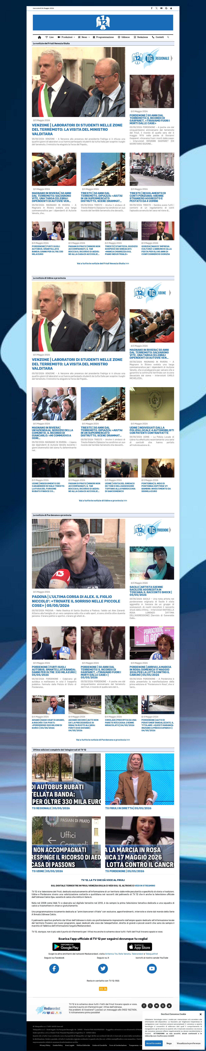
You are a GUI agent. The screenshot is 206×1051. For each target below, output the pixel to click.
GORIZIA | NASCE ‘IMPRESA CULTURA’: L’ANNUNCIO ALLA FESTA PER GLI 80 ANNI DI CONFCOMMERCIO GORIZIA (156, 250)
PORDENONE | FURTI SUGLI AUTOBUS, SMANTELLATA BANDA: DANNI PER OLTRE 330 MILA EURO (47, 250)
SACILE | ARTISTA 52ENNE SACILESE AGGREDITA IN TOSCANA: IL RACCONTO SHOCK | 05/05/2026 (151, 591)
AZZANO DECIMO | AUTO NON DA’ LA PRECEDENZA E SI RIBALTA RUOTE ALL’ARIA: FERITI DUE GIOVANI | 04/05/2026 (83, 725)
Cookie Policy (58, 1046)
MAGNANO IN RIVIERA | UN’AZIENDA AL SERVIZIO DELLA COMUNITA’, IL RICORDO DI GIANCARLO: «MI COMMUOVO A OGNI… (52, 433)
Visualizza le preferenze (188, 1043)
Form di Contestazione (118, 1046)
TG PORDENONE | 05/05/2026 (124, 871)
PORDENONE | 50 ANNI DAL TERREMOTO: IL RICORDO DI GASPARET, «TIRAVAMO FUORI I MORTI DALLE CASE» (150, 119)
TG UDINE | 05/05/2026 (47, 871)
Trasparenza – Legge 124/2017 (140, 1046)
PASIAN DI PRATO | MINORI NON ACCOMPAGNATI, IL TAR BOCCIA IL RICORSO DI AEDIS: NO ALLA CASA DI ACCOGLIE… (84, 250)
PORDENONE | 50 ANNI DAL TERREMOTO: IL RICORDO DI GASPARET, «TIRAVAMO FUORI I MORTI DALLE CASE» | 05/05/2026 (101, 672)
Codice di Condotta (99, 1046)
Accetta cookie (153, 1043)
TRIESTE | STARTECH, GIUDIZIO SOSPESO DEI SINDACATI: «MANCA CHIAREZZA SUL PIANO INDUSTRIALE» (121, 250)
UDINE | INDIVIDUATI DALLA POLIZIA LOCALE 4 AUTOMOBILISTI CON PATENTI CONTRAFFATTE (152, 430)
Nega (169, 1043)
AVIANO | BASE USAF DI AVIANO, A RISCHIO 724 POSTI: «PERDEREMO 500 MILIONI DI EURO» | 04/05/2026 (48, 724)
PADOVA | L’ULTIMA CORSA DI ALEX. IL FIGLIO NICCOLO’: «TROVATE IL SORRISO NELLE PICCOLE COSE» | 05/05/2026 (76, 601)
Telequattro (151, 954)
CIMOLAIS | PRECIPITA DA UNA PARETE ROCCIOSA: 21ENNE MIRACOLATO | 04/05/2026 (120, 723)
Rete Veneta (125, 954)
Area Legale (69, 1046)
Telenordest (137, 954)
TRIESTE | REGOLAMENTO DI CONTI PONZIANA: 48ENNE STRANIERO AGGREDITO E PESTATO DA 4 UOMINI (148, 197)
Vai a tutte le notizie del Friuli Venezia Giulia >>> (103, 263)
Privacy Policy (45, 1046)
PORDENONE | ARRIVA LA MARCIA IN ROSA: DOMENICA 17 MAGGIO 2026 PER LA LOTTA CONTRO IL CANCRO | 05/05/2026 (150, 671)
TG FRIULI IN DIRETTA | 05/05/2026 (128, 808)
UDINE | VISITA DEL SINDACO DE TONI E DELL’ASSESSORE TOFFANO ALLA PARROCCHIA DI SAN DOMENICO (120, 487)
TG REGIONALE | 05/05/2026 (51, 808)
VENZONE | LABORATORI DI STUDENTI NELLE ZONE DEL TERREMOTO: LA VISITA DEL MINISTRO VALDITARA (77, 129)
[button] (200, 1014)
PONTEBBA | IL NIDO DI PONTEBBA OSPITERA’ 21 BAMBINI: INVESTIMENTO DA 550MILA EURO (156, 487)
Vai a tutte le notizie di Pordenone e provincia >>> (103, 740)
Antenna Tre (111, 954)
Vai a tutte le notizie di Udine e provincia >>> (103, 501)
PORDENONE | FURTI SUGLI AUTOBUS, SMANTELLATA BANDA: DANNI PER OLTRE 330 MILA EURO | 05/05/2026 (54, 671)
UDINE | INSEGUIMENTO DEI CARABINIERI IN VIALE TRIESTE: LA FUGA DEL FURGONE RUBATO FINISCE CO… (48, 487)
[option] (48, 239)
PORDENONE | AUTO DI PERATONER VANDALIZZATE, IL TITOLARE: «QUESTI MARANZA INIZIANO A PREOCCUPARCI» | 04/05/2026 (157, 725)
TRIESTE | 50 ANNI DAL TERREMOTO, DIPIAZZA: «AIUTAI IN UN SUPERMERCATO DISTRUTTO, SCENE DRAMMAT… (101, 197)
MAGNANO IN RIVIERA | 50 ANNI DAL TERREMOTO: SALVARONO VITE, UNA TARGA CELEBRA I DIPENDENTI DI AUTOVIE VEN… (51, 197)
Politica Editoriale (83, 1046)
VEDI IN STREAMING (145, 886)
